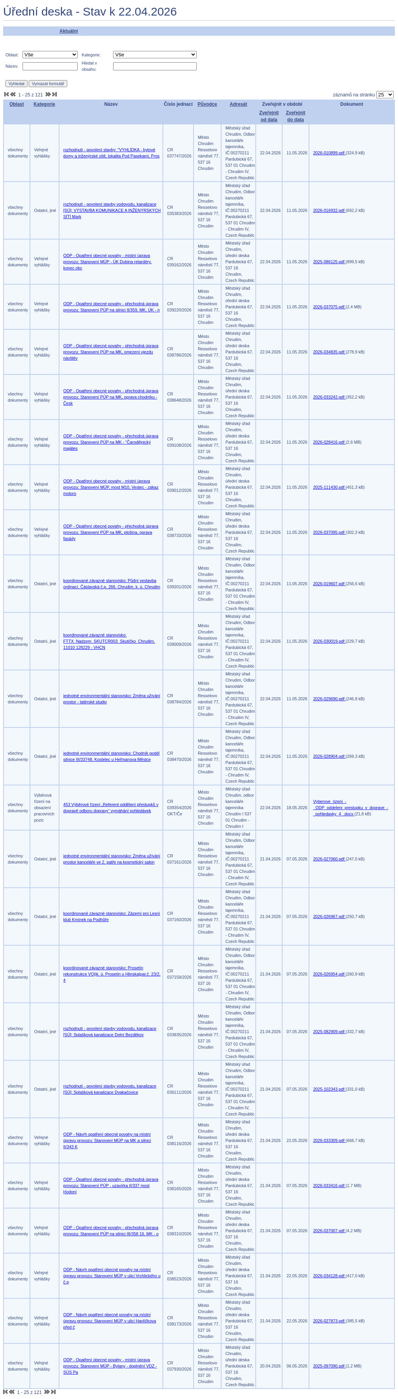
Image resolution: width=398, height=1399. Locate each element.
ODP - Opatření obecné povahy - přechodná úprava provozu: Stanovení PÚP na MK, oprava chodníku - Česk (110, 397)
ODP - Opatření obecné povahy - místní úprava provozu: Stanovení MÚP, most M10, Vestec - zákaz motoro (111, 487)
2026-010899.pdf (329, 152)
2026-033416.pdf (329, 1185)
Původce (207, 104)
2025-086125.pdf (329, 261)
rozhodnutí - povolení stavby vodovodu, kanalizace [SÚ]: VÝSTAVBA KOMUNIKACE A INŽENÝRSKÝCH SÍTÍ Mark (112, 210)
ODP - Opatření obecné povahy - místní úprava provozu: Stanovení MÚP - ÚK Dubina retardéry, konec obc (107, 261)
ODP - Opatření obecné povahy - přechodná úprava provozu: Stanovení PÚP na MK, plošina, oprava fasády (110, 532)
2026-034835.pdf (329, 352)
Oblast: (12, 54)
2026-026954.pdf (329, 974)
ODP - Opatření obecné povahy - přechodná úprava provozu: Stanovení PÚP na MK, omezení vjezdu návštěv (110, 351)
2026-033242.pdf (329, 397)
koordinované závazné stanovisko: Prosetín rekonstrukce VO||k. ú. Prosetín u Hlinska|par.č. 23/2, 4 (112, 974)
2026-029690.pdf (329, 698)
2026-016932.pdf (329, 210)
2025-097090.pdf (329, 1366)
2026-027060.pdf (329, 859)
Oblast (16, 104)
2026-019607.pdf (329, 583)
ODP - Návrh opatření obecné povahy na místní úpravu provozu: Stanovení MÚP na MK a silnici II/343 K (107, 1140)
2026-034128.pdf (329, 1275)
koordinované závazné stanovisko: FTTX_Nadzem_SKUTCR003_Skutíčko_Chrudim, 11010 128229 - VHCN (109, 641)
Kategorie (44, 104)
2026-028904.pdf (329, 756)
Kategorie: (91, 54)
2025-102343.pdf (329, 1089)
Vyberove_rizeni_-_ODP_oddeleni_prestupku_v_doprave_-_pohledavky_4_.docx (350, 807)
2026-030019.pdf (329, 641)
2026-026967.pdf (329, 916)
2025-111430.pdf (329, 487)
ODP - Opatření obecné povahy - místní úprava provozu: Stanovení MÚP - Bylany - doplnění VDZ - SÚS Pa (110, 1366)
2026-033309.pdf (329, 1140)
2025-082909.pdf (329, 1031)
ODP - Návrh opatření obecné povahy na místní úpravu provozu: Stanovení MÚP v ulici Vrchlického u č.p (112, 1275)
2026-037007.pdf (329, 1230)
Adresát (238, 104)
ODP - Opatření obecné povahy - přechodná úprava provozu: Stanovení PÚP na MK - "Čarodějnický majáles (110, 442)
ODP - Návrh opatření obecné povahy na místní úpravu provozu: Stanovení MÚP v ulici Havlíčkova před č (109, 1320)
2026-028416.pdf (329, 442)
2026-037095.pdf (329, 532)
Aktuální (68, 31)
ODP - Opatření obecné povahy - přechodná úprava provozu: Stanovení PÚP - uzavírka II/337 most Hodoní (110, 1185)
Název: (11, 66)
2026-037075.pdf (329, 306)
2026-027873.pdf (329, 1321)
